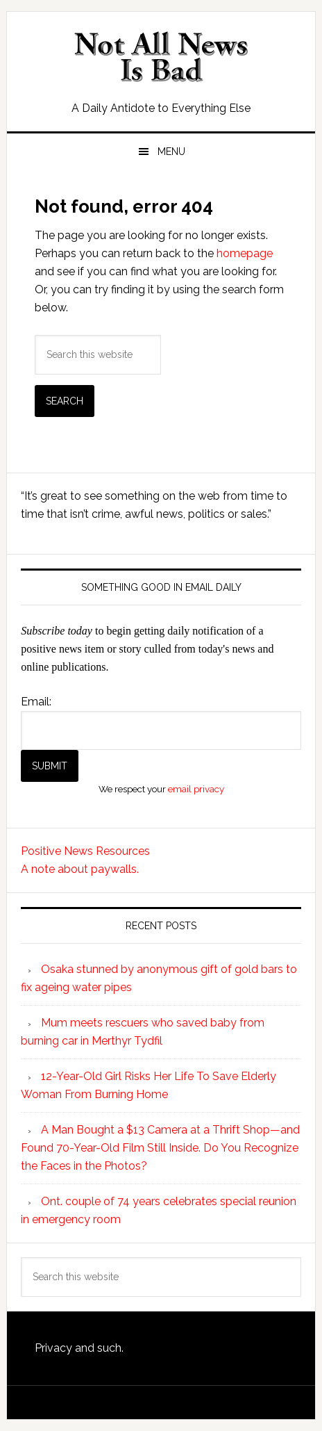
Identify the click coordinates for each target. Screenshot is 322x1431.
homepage (245, 253)
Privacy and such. (79, 1348)
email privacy (196, 788)
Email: (36, 701)
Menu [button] (171, 151)
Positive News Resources (85, 851)
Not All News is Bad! (160, 57)
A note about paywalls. (80, 869)
